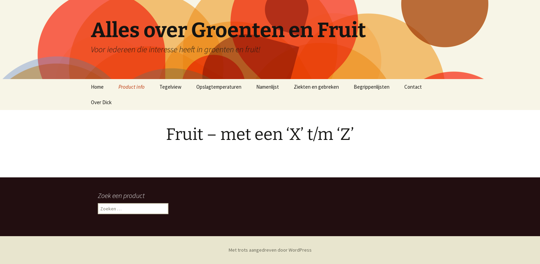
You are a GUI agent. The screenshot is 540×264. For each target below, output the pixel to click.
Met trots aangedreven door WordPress (270, 250)
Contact (413, 87)
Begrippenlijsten (372, 87)
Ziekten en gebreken (316, 87)
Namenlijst (267, 87)
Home (97, 87)
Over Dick (101, 102)
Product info (131, 87)
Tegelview (170, 87)
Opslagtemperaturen (218, 87)
